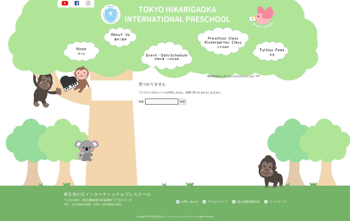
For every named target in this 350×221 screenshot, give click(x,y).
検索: (141, 101)
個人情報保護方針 (248, 201)
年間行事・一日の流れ (165, 55)
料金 (269, 50)
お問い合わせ (189, 201)
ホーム (80, 50)
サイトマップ (277, 201)
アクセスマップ (218, 201)
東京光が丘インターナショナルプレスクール (107, 194)
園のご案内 (119, 38)
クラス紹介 (222, 40)
